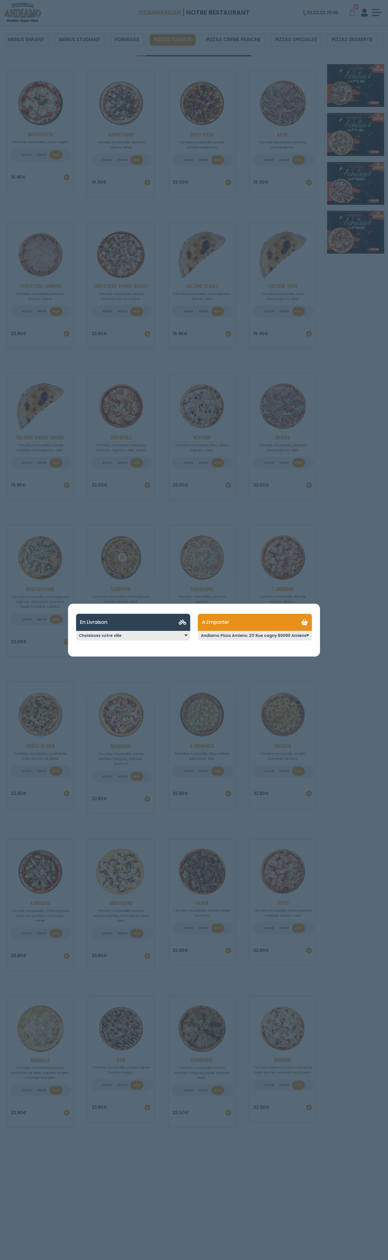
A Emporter (215, 622)
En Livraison (93, 622)
